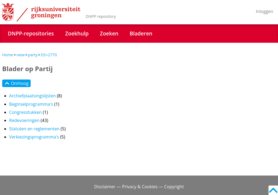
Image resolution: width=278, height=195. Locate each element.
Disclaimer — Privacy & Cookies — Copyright (139, 187)
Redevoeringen (24, 120)
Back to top (273, 190)
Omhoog (16, 83)
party (32, 54)
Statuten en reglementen (34, 129)
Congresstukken (25, 112)
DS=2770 (49, 54)
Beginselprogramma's (31, 104)
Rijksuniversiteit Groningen (41, 12)
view (21, 54)
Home (7, 54)
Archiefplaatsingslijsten (32, 96)
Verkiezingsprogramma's (34, 137)
